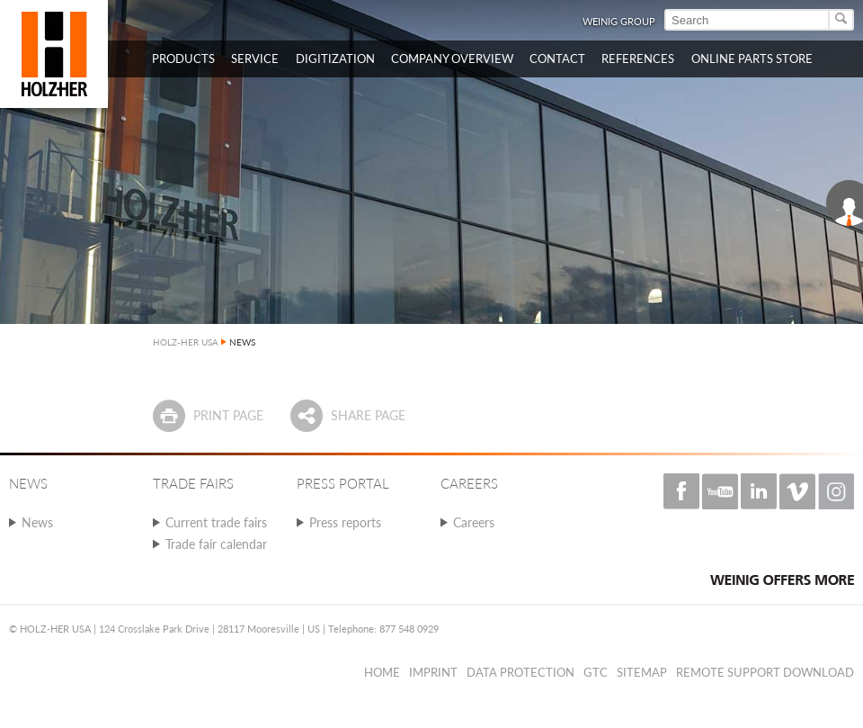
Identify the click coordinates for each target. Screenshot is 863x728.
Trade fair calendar (216, 544)
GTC (595, 672)
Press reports (345, 522)
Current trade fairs (216, 522)
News (37, 522)
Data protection (520, 672)
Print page (228, 415)
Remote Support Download (765, 672)
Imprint (433, 672)
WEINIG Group (619, 21)
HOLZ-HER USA (185, 342)
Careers (473, 522)
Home (382, 672)
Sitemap (642, 672)
